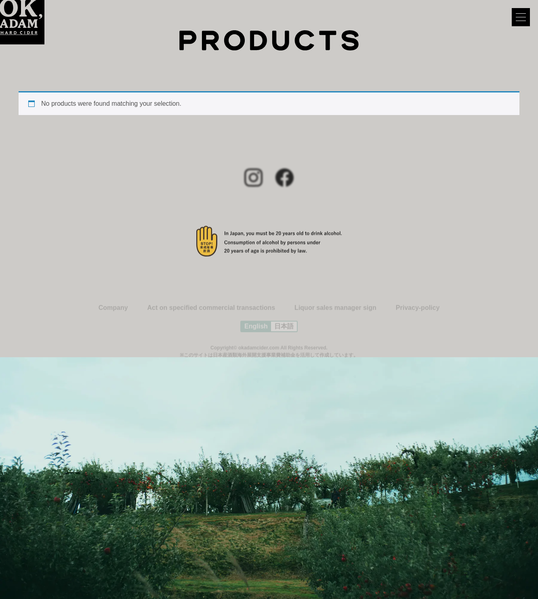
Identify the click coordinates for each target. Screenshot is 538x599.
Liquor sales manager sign (335, 310)
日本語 (284, 329)
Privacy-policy (418, 310)
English (256, 329)
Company (113, 310)
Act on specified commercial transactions (211, 310)
